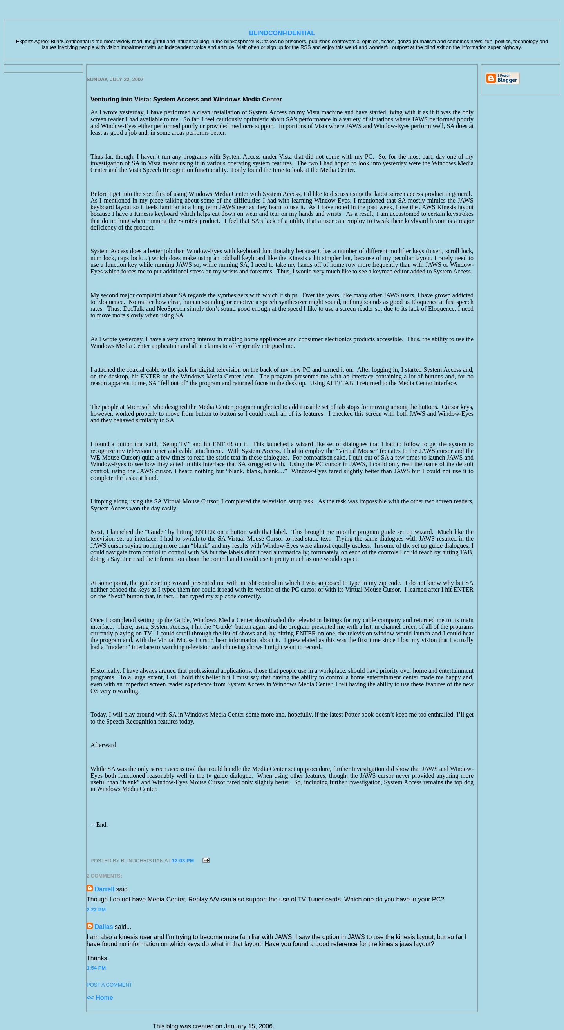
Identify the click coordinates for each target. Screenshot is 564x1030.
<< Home (100, 997)
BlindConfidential (282, 33)
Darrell (104, 889)
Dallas (103, 926)
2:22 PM (96, 909)
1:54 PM (96, 968)
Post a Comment (109, 985)
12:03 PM (183, 860)
